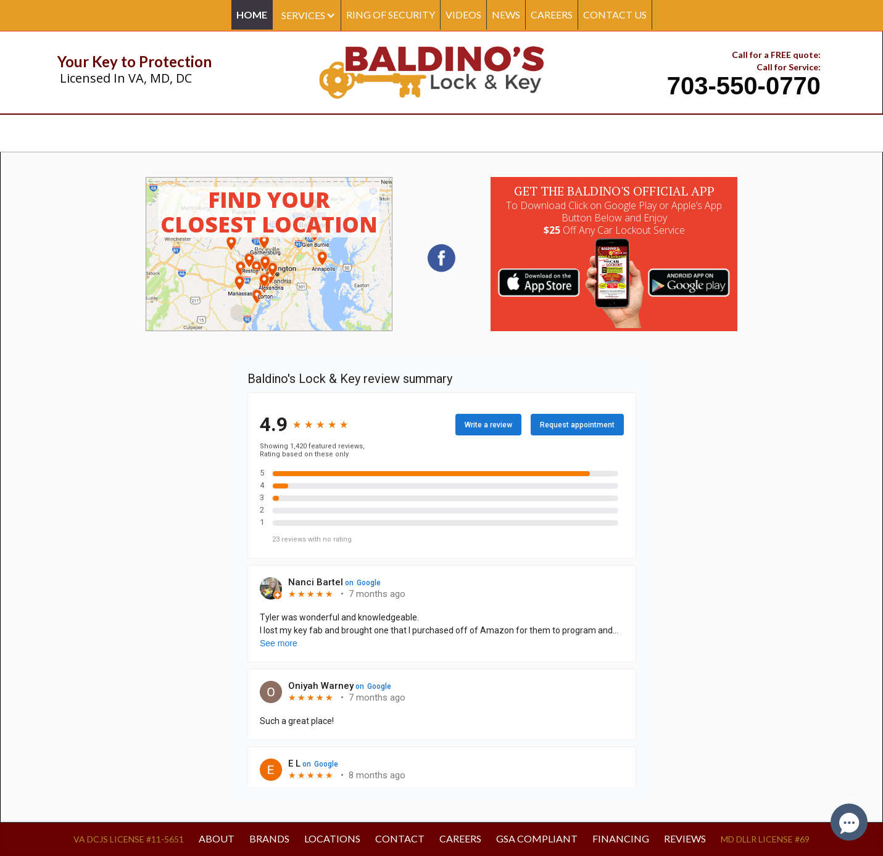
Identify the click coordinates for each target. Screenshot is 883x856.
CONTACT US (615, 14)
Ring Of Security (390, 14)
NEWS (506, 14)
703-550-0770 (744, 85)
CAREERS (552, 14)
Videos (463, 14)
